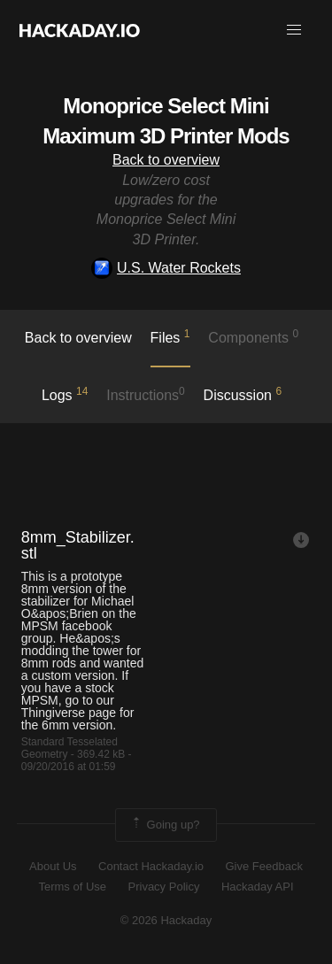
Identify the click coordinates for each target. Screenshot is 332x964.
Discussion (243, 394)
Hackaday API (257, 886)
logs (65, 394)
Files (170, 336)
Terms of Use (72, 886)
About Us (52, 866)
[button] (294, 30)
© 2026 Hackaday (166, 920)
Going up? (164, 825)
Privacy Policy (164, 886)
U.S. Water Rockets (166, 267)
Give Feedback (263, 866)
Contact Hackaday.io (151, 866)
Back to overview (166, 159)
